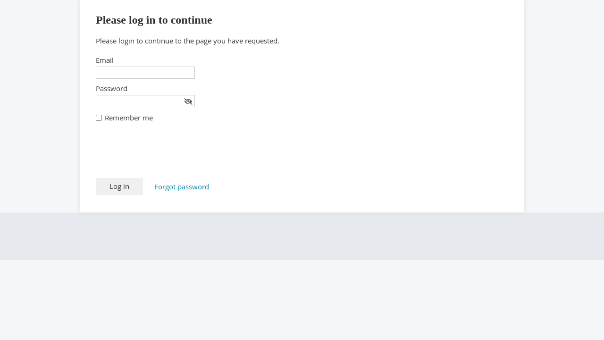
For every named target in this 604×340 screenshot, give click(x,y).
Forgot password (181, 186)
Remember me (129, 117)
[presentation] (167, 154)
